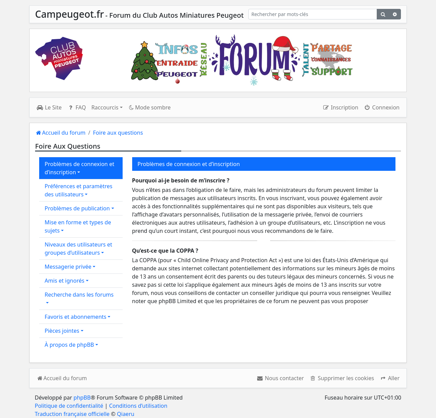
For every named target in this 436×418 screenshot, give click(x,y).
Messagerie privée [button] (68, 266)
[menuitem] (280, 378)
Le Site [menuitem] (49, 107)
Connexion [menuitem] (382, 107)
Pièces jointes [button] (62, 330)
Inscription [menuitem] (340, 107)
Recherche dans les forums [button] (79, 294)
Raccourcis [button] (105, 107)
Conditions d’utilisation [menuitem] (138, 405)
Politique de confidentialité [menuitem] (69, 405)
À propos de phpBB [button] (69, 344)
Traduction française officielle (72, 414)
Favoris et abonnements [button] (75, 316)
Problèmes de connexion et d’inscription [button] (79, 168)
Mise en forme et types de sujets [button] (78, 226)
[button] (389, 378)
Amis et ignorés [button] (64, 280)
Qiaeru (125, 414)
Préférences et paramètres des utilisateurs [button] (78, 190)
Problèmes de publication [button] (77, 208)
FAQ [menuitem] (76, 107)
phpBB (82, 397)
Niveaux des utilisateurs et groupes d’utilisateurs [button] (78, 248)
